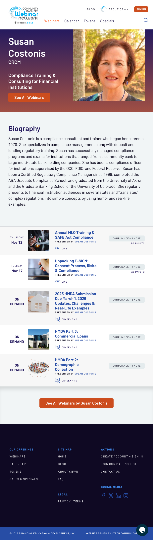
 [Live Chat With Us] (142, 530)
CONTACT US (110, 471)
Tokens (89, 21)
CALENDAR (18, 464)
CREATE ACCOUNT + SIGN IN (122, 456)
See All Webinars (29, 97)
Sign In (141, 9)
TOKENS (15, 471)
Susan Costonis (85, 241)
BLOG (62, 464)
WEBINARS (18, 456)
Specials (107, 21)
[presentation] (38, 240)
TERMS (78, 501)
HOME (62, 456)
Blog (91, 9)
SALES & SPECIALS (24, 479)
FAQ (61, 479)
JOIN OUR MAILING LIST (119, 464)
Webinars (52, 21)
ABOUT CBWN (68, 471)
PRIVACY (64, 501)
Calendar (71, 21)
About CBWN (114, 9)
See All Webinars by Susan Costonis (76, 403)
